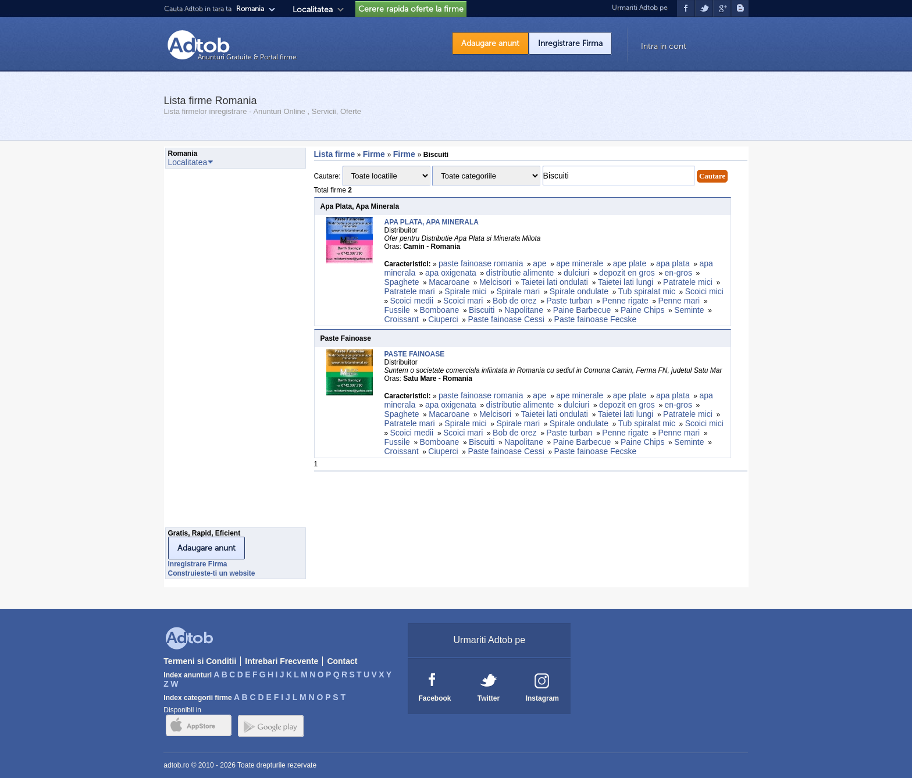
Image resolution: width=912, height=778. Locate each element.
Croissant (401, 319)
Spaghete (401, 282)
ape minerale (579, 263)
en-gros (678, 272)
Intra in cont (663, 46)
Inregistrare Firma (570, 43)
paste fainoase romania (481, 263)
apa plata (673, 263)
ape (539, 263)
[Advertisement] (211, 351)
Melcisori (495, 282)
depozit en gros (627, 272)
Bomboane (439, 310)
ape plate (630, 263)
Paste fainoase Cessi (506, 319)
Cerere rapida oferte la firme (411, 9)
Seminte (689, 310)
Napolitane (523, 310)
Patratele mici (687, 282)
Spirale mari (518, 291)
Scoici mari (463, 300)
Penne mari (679, 300)
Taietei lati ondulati (554, 282)
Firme (375, 154)
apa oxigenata (450, 272)
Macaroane (449, 282)
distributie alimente (520, 272)
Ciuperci (443, 319)
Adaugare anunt (490, 43)
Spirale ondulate (579, 291)
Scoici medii (412, 300)
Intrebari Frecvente (281, 661)
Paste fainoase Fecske (595, 319)
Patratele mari (409, 291)
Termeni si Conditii (199, 661)
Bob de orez (515, 300)
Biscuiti (481, 310)
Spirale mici (465, 291)
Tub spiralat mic (646, 291)
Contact (342, 661)
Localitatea (313, 10)
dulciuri (576, 272)
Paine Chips (643, 310)
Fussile (397, 310)
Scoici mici (704, 291)
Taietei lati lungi (626, 282)
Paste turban (569, 300)
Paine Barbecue (582, 310)
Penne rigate (625, 300)
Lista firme (334, 154)
